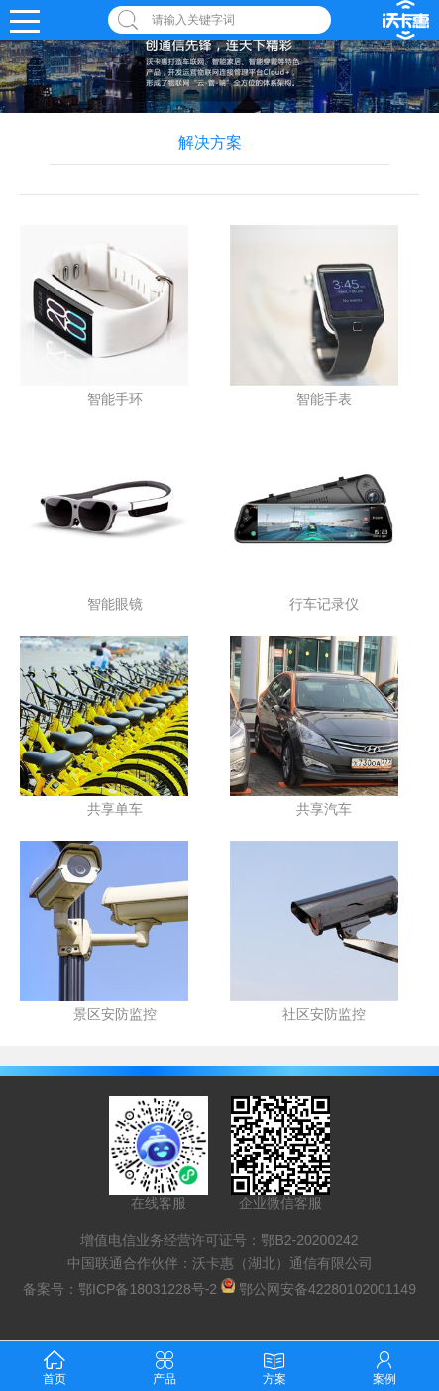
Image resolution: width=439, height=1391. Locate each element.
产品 (164, 1365)
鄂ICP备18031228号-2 (147, 1288)
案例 (384, 1365)
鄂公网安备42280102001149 (327, 1288)
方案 (274, 1365)
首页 (54, 1365)
